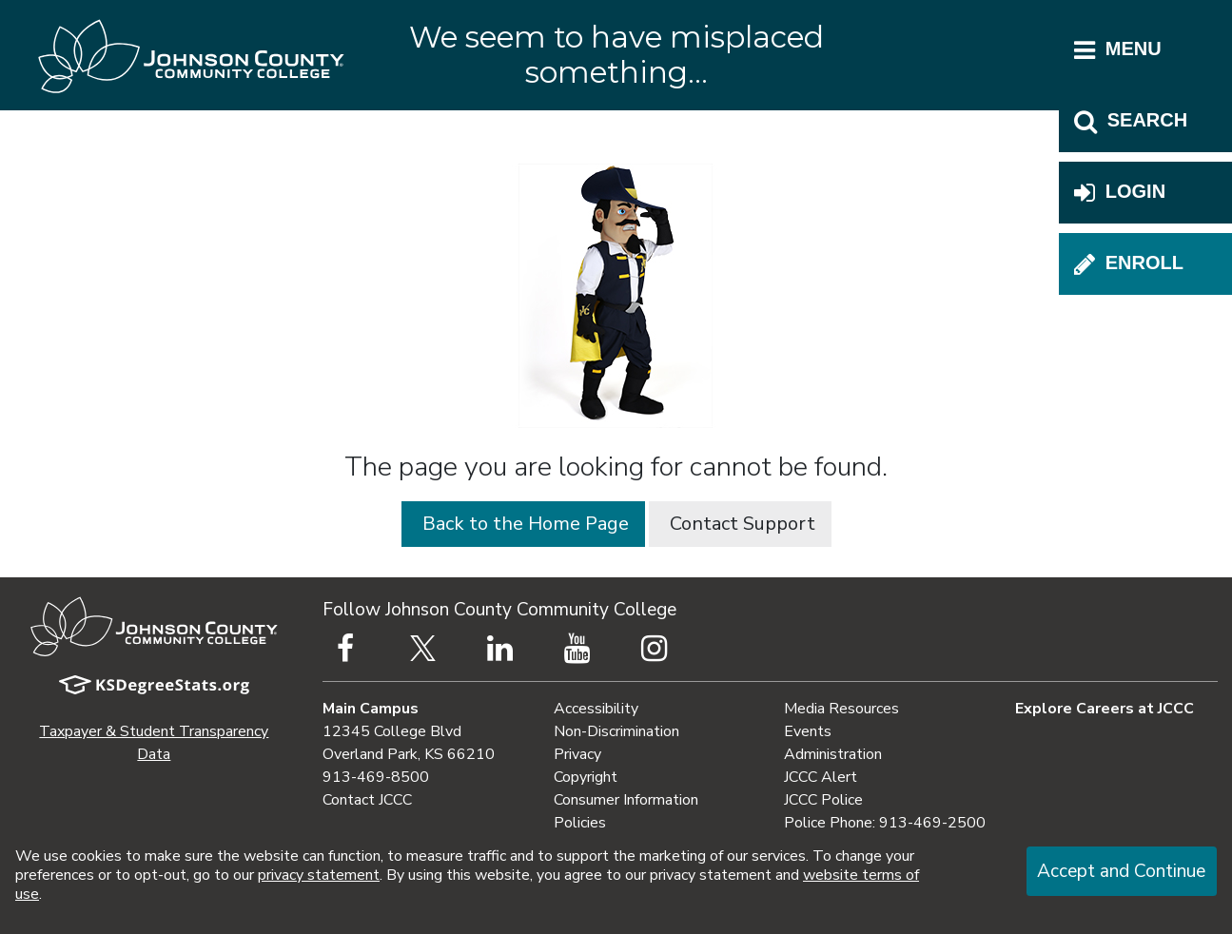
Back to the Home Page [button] (523, 523)
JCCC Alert (820, 777)
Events (807, 731)
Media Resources (841, 708)
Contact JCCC (367, 799)
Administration (833, 754)
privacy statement (319, 875)
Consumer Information (626, 799)
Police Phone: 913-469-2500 (885, 822)
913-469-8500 (376, 777)
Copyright (585, 777)
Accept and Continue (1121, 871)
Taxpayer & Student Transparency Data (153, 743)
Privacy (577, 754)
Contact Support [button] (740, 523)
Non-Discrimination (616, 731)
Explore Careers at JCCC (1104, 708)
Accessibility (596, 708)
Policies (580, 822)
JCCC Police (823, 799)
